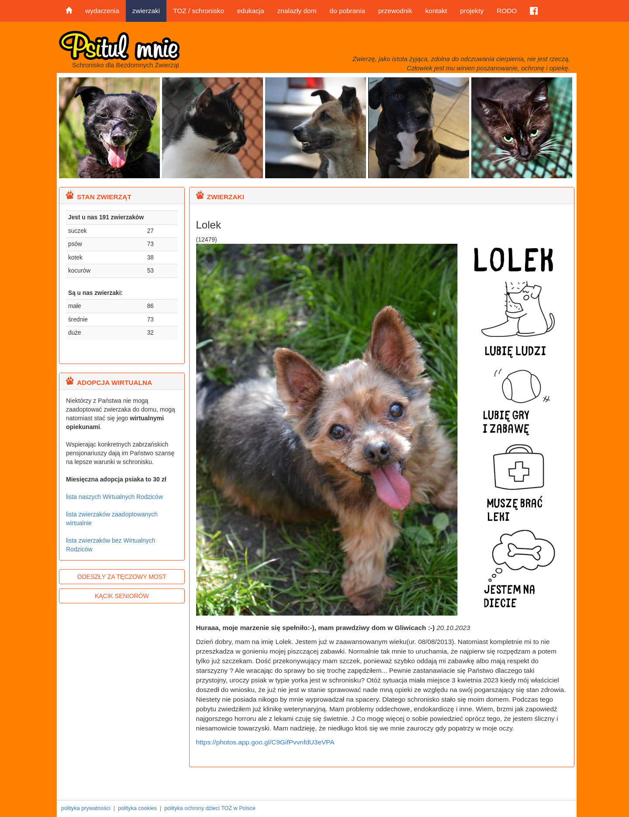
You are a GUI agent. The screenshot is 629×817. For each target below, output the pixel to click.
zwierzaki (146, 10)
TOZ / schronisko (198, 10)
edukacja (250, 10)
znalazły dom (297, 10)
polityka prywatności (86, 808)
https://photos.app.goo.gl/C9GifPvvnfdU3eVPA (265, 742)
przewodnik (395, 10)
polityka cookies (137, 808)
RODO (507, 10)
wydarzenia (102, 10)
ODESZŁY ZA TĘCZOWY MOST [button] (121, 576)
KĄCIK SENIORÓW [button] (122, 595)
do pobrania (347, 10)
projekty (472, 10)
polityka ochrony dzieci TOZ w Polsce (210, 808)
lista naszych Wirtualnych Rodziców (114, 496)
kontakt (436, 10)
